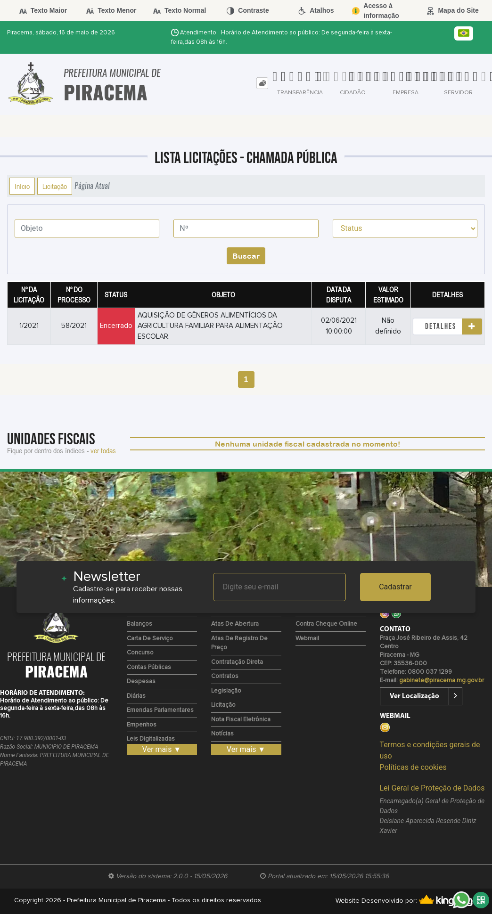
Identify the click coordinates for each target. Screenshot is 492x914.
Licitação (54, 186)
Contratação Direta (237, 662)
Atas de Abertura (235, 624)
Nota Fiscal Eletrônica (241, 720)
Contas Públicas (149, 667)
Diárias (136, 696)
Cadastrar (395, 586)
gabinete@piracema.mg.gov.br (441, 680)
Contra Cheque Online (326, 624)
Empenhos (141, 725)
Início (22, 186)
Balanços (139, 624)
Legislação (226, 691)
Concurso (140, 653)
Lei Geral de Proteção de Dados (432, 787)
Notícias (222, 734)
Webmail (307, 639)
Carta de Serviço (150, 639)
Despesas (141, 681)
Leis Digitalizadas (151, 739)
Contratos (224, 676)
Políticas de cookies (413, 767)
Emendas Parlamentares (160, 710)
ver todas (103, 450)
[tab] (262, 83)
